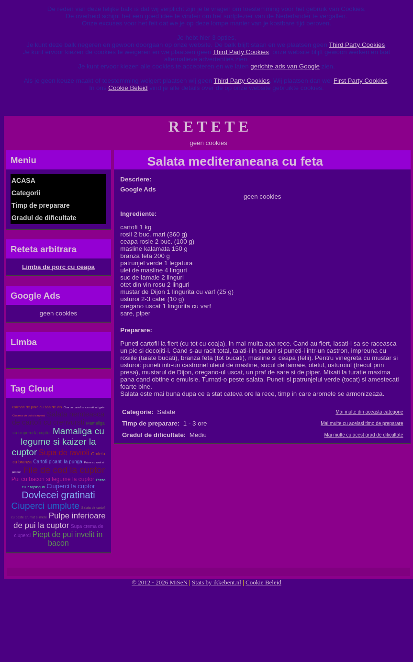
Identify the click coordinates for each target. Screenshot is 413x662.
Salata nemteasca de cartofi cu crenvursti (58, 418)
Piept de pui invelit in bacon (68, 538)
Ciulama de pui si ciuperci (28, 415)
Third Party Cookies (357, 44)
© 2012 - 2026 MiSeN (160, 582)
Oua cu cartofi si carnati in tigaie (84, 407)
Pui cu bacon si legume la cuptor (52, 479)
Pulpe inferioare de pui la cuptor (59, 520)
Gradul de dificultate (43, 218)
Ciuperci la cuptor (70, 486)
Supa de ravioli (64, 453)
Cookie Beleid (127, 87)
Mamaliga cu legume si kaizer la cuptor (57, 441)
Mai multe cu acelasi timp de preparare (362, 423)
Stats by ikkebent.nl (216, 582)
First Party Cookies (361, 80)
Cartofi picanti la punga (57, 461)
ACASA (23, 180)
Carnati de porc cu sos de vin (37, 407)
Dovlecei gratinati (58, 495)
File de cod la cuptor (64, 470)
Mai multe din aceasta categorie (369, 412)
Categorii (26, 193)
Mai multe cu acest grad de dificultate (363, 435)
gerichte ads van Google (284, 66)
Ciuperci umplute (45, 506)
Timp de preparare (40, 205)
